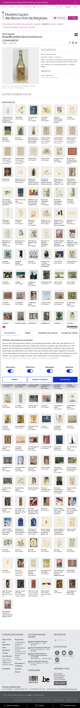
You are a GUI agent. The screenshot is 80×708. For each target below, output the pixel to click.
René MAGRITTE (49, 77)
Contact (11, 7)
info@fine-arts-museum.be (68, 689)
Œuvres (76, 34)
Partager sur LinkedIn (73, 42)
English (75, 7)
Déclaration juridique (58, 700)
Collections (45, 24)
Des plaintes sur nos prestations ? (23, 700)
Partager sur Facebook (69, 42)
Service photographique (20, 647)
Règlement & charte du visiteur (7, 663)
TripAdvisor (57, 663)
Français (68, 7)
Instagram (70, 656)
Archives (18, 650)
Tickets (74, 18)
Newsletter (61, 683)
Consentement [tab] (9, 333)
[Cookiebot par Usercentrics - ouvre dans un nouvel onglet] (68, 327)
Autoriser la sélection (40, 379)
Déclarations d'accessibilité (42, 700)
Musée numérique (18, 658)
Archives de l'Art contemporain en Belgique (20, 653)
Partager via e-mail (76, 42)
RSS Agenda (58, 673)
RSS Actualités (59, 677)
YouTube (63, 656)
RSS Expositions (59, 675)
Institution (60, 24)
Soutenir (18, 669)
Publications (19, 644)
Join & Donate (61, 18)
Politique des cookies (72, 700)
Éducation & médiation (11, 27)
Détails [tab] (27, 333)
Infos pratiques (7, 24)
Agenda (37, 24)
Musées (53, 24)
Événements (27, 7)
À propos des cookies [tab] (69, 333)
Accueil (4, 7)
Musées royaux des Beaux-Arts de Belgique (2, 13)
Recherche (24, 27)
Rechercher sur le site (34, 7)
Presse (19, 7)
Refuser (15, 379)
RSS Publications (59, 679)
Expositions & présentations (23, 24)
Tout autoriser (65, 379)
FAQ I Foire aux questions (6, 642)
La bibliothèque (20, 642)
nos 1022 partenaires (17, 343)
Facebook (57, 656)
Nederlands (59, 7)
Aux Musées (7, 656)
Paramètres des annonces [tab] (48, 333)
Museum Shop (7, 661)
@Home (32, 27)
